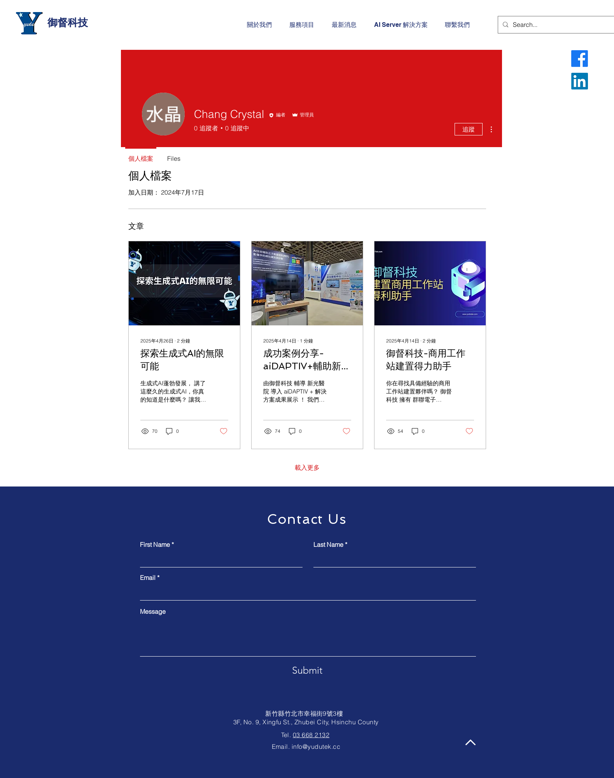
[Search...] (556, 24)
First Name (155, 544)
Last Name (328, 544)
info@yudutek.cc (316, 746)
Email (148, 577)
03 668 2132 (311, 735)
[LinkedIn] (579, 81)
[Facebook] (579, 58)
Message (153, 611)
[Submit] (307, 670)
